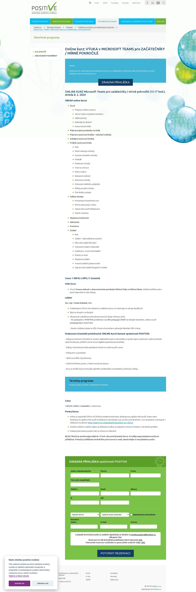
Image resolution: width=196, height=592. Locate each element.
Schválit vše (19, 583)
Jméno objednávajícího (81, 471)
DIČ (102, 498)
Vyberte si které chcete (19, 576)
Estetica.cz (157, 589)
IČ (71, 498)
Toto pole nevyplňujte (80, 480)
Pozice (104, 471)
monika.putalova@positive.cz (143, 535)
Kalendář (69, 27)
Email (103, 489)
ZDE (140, 540)
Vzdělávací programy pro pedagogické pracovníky (96, 27)
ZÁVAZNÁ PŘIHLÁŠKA (115, 82)
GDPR (105, 3)
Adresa (134, 489)
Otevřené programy (54, 27)
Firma (133, 471)
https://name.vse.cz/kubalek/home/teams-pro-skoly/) (110, 423)
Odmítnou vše (42, 583)
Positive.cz (38, 27)
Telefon (74, 489)
